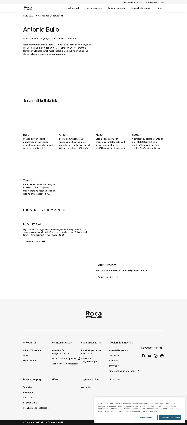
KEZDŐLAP (28, 16)
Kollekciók (28, 392)
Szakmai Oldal (30, 403)
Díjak (25, 355)
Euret (26, 134)
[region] (139, 410)
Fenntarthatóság (116, 8)
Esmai (136, 134)
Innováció (114, 366)
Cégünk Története (32, 350)
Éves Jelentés (30, 360)
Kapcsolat (86, 387)
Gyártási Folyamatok (119, 350)
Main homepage (32, 379)
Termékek (28, 387)
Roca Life (28, 397)
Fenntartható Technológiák (65, 364)
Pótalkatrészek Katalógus (36, 408)
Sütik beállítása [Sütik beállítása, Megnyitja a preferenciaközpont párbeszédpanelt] (146, 418)
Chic (62, 134)
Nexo (99, 134)
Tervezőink (58, 16)
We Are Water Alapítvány (64, 358)
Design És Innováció (141, 8)
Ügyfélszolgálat (90, 379)
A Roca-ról (73, 8)
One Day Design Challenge (122, 371)
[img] (39, 119)
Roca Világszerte (93, 8)
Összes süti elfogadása (170, 418)
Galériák (113, 360)
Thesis (27, 180)
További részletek (33, 242)
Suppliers (114, 379)
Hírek (159, 8)
